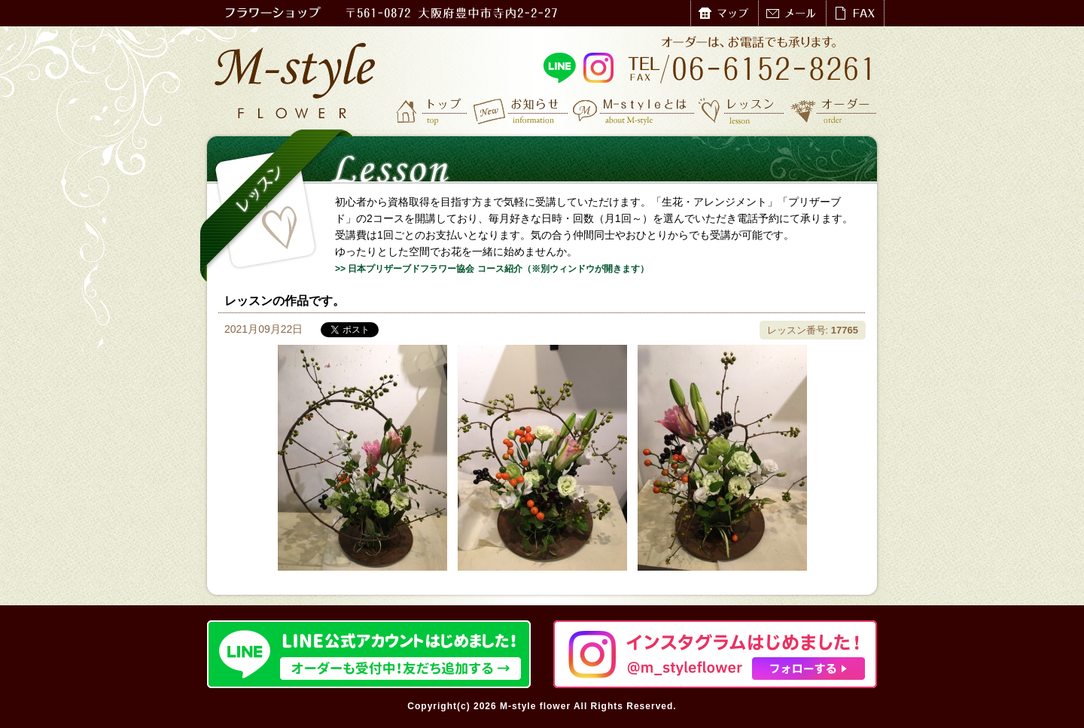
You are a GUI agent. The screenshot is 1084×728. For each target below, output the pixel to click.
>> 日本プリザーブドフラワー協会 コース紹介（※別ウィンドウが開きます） (492, 268)
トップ (432, 110)
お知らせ (521, 110)
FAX (855, 13)
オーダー (834, 110)
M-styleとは (634, 110)
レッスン (741, 110)
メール (792, 13)
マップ (724, 13)
